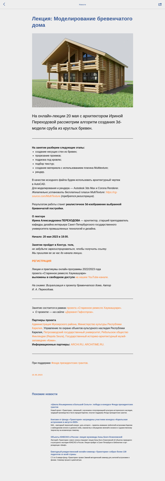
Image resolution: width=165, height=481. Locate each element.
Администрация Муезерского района (54, 324)
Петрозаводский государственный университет (72, 332)
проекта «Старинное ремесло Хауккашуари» (94, 308)
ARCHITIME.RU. (94, 344)
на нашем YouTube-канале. (92, 277)
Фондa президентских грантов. (69, 363)
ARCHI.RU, (77, 344)
